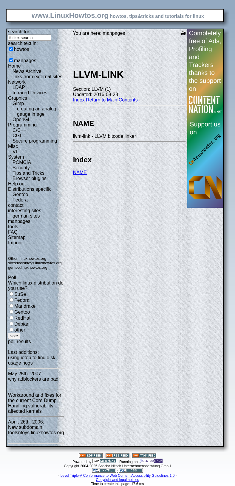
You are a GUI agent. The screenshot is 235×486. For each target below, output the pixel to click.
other (19, 329)
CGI (17, 135)
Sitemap (17, 237)
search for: (19, 31)
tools (13, 226)
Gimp (18, 103)
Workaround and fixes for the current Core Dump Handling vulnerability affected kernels (34, 403)
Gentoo (20, 194)
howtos (21, 49)
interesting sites (24, 210)
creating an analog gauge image (36, 111)
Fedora (20, 199)
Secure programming (35, 140)
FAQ (13, 232)
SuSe (20, 294)
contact (16, 205)
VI (15, 151)
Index (79, 99)
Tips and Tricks (28, 173)
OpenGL (21, 119)
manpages (25, 60)
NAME (80, 172)
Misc (13, 146)
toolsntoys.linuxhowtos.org (39, 263)
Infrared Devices (30, 92)
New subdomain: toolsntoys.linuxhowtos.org (36, 430)
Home (14, 65)
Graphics (17, 98)
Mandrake (24, 306)
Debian (22, 323)
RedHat (22, 318)
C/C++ (19, 130)
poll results (19, 341)
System (16, 157)
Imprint (15, 242)
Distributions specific (30, 189)
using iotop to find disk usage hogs (31, 360)
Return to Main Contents (111, 99)
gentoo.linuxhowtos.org (27, 267)
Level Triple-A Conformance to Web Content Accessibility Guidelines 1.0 (118, 476)
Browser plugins (30, 178)
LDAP (19, 87)
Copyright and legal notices (117, 480)
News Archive (27, 71)
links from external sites (37, 76)
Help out (17, 183)
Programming (22, 124)
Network (17, 82)
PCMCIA (22, 162)
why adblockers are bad (33, 379)
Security (21, 167)
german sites (26, 215)
